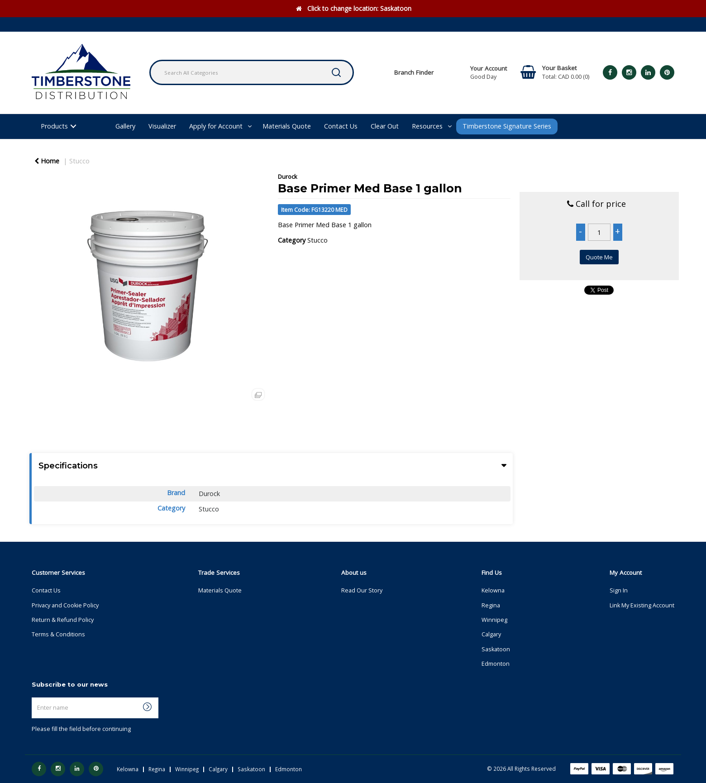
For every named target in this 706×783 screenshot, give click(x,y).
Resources (427, 126)
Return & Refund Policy (63, 620)
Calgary (491, 634)
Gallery (125, 126)
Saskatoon (496, 649)
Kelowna (493, 590)
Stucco (79, 161)
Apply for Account (216, 126)
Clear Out (385, 126)
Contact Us (341, 126)
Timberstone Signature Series (507, 126)
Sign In (619, 590)
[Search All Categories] (252, 72)
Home (46, 161)
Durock (287, 176)
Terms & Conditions (58, 634)
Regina (491, 605)
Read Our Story (361, 590)
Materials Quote (286, 126)
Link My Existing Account (642, 605)
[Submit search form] (336, 72)
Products (54, 126)
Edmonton (496, 664)
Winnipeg (494, 620)
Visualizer (162, 126)
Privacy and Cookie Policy (65, 605)
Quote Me (599, 257)
